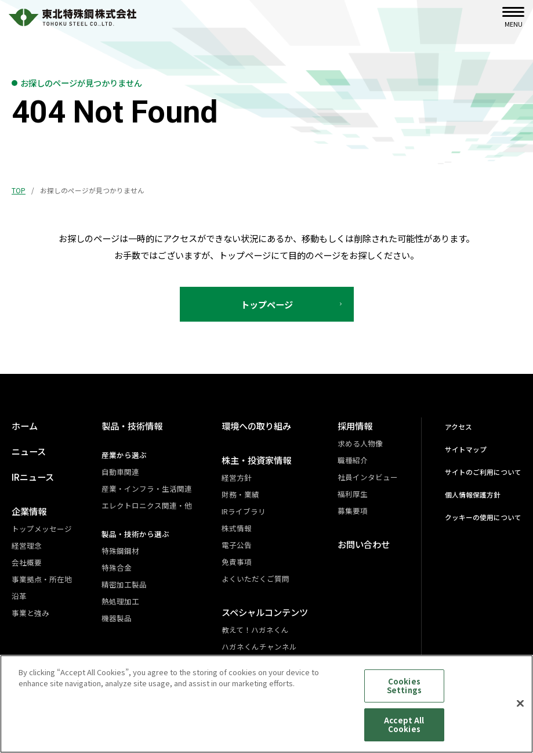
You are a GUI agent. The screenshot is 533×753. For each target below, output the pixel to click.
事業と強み (30, 612)
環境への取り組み (256, 425)
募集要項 (353, 510)
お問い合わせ (364, 544)
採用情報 (355, 425)
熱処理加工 (120, 601)
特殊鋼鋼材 (120, 550)
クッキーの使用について (483, 517)
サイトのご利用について (483, 472)
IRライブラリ (244, 511)
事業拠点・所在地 (42, 579)
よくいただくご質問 (255, 578)
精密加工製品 (124, 584)
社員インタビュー (368, 476)
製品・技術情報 (131, 425)
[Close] (520, 710)
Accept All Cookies (404, 731)
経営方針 (237, 477)
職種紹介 (353, 460)
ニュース (29, 451)
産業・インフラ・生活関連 (146, 488)
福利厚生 (353, 493)
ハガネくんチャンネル (259, 646)
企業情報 (29, 511)
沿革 (19, 595)
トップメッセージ (42, 528)
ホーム (25, 425)
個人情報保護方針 (473, 494)
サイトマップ (466, 449)
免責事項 (237, 561)
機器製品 (116, 618)
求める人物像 (360, 443)
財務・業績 (240, 494)
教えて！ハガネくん (255, 629)
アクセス (458, 426)
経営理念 (27, 545)
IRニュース (33, 476)
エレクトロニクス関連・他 (146, 505)
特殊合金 (116, 567)
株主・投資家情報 (256, 459)
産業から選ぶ (124, 454)
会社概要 (27, 562)
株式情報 (237, 528)
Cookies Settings (404, 692)
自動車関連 (120, 471)
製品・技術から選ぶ (135, 533)
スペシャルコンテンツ (265, 612)
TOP (19, 190)
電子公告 (237, 544)
